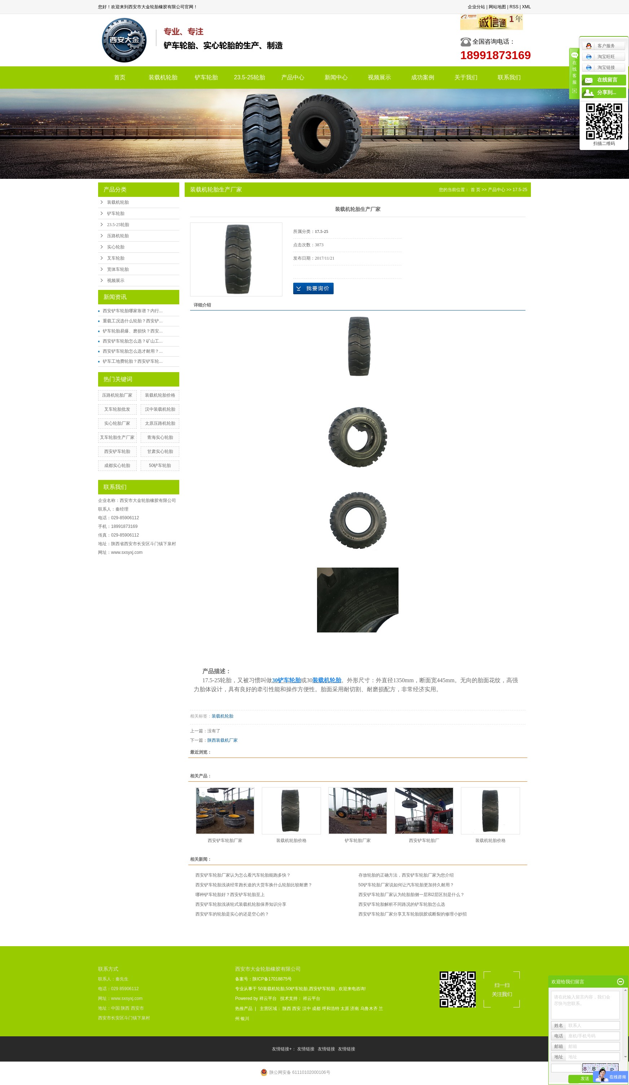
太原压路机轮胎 (160, 423)
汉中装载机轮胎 (160, 409)
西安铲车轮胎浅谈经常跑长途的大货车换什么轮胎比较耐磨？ (253, 884)
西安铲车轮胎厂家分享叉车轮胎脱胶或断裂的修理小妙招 (413, 914)
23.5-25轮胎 (249, 77)
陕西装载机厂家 (222, 740)
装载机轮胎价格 (160, 395)
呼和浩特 (331, 1008)
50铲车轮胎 (160, 465)
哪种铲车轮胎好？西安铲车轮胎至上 (230, 894)
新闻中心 (336, 77)
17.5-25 (520, 189)
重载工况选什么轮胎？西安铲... (133, 320)
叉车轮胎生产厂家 (117, 437)
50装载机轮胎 (271, 988)
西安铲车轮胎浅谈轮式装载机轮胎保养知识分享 (240, 904)
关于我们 (466, 77)
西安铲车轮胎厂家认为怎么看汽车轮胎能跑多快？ (243, 875)
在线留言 (607, 80)
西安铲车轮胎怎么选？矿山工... (133, 341)
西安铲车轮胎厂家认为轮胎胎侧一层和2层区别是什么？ (412, 894)
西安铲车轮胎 (117, 451)
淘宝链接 (600, 67)
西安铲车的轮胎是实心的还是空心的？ (232, 914)
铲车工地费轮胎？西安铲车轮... (133, 361)
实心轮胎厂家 (117, 423)
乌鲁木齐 (369, 1008)
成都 (317, 1008)
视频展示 (379, 77)
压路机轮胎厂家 (117, 395)
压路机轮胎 (118, 235)
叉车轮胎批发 (117, 409)
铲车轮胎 (206, 77)
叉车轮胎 (115, 258)
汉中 (307, 1008)
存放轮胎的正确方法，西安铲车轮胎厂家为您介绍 (406, 875)
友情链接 (306, 1048)
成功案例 (422, 77)
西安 (297, 1008)
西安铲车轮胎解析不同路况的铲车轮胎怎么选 (402, 904)
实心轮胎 (115, 247)
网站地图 (497, 6)
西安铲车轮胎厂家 (225, 840)
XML (526, 6)
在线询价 (313, 288)
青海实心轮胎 (160, 437)
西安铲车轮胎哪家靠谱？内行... (133, 310)
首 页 (475, 189)
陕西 (287, 1008)
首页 (120, 77)
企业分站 (476, 6)
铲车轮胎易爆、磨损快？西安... (133, 331)
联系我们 (509, 77)
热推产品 (243, 1008)
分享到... (606, 92)
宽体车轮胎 (118, 269)
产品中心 (292, 77)
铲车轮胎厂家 (358, 840)
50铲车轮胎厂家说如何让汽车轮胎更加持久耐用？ (406, 884)
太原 (345, 1008)
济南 (355, 1008)
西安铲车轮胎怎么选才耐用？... (133, 351)
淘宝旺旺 (600, 56)
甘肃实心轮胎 (160, 451)
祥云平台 (268, 998)
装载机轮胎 (163, 77)
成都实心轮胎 (117, 465)
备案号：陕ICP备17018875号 (263, 979)
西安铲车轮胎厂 (424, 840)
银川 (245, 1018)
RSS (514, 6)
